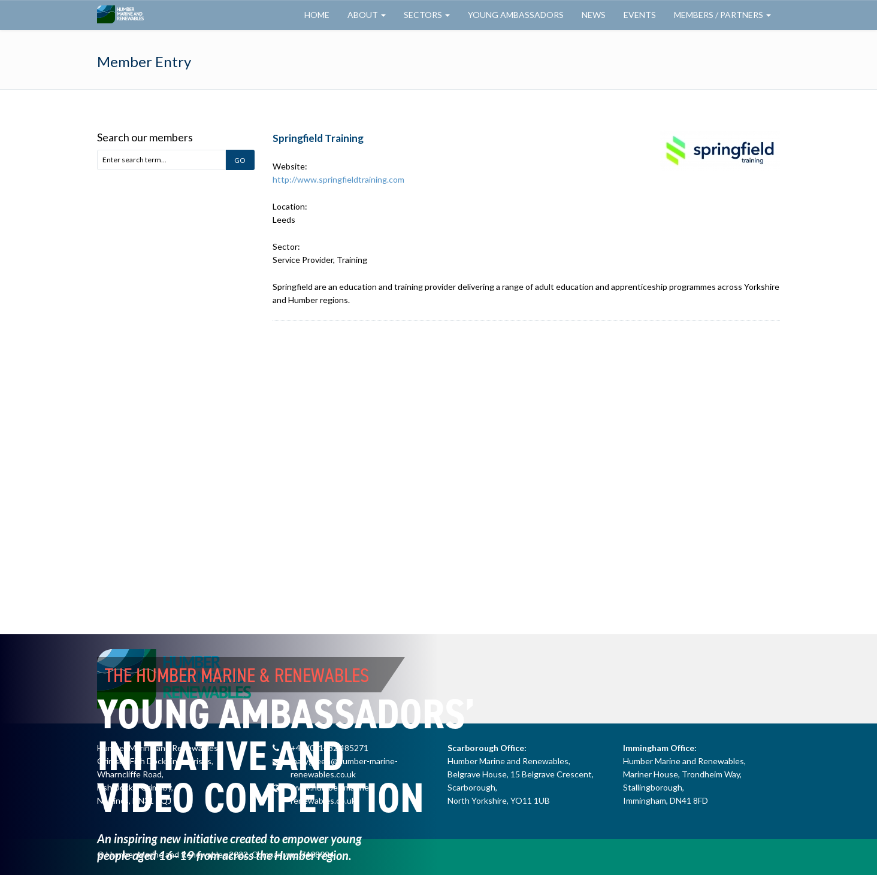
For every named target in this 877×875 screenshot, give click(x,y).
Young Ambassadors (516, 15)
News (594, 15)
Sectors (427, 15)
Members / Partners (722, 15)
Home (316, 15)
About (366, 15)
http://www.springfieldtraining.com (338, 179)
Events (640, 15)
